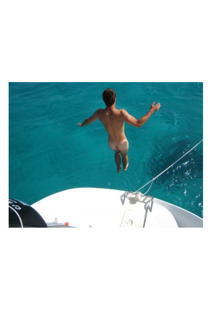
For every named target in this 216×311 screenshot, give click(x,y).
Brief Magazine (108, 41)
